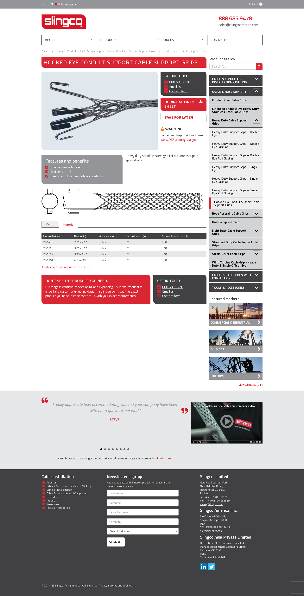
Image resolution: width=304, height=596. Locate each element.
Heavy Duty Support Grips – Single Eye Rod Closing (235, 192)
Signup (116, 541)
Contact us (221, 39)
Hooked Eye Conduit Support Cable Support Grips (236, 203)
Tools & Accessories (236, 287)
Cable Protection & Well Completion (236, 276)
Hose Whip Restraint (226, 222)
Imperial (68, 224)
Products (108, 39)
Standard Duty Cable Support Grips (236, 243)
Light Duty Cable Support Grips (236, 231)
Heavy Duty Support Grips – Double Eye (235, 133)
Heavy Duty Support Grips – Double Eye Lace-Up (235, 145)
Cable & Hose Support (236, 91)
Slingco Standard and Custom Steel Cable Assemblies (63, 21)
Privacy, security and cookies (115, 585)
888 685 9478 (172, 286)
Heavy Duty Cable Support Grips (236, 121)
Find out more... (162, 458)
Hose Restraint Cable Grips (236, 213)
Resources (164, 39)
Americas (66, 4)
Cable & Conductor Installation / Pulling (236, 80)
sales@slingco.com (211, 504)
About (50, 39)
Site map (92, 585)
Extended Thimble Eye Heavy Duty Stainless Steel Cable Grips (235, 110)
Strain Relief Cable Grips (236, 253)
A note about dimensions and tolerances (66, 267)
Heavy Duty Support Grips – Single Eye (235, 168)
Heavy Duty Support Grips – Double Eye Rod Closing (235, 157)
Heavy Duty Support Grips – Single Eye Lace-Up (235, 180)
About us (52, 482)
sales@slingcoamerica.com (238, 24)
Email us (175, 86)
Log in (256, 4)
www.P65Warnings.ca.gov (179, 139)
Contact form (178, 91)
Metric (50, 224)
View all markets (250, 385)
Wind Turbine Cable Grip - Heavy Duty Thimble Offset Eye (234, 264)
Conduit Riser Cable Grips (229, 100)
